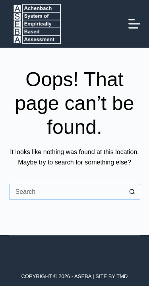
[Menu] (134, 24)
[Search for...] (66, 192)
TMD (122, 276)
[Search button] (132, 192)
